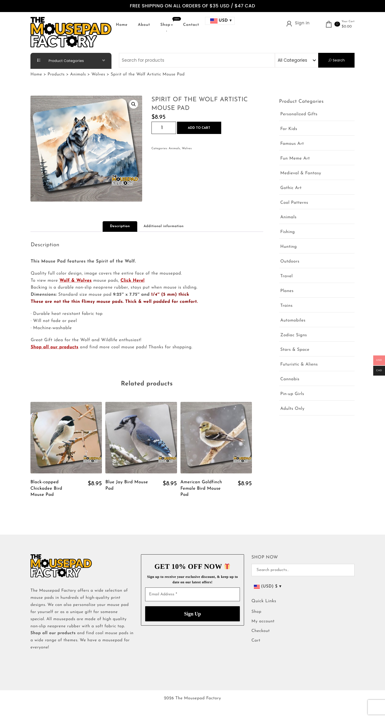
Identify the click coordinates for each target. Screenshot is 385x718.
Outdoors (290, 262)
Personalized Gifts (298, 114)
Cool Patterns (294, 203)
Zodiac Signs (293, 335)
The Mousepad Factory (198, 698)
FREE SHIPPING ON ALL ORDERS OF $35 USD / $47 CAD (192, 6)
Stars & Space (295, 350)
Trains (286, 306)
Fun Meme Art (295, 159)
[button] (133, 104)
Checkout (260, 631)
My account (263, 621)
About (144, 25)
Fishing (287, 232)
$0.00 (347, 26)
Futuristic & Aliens (299, 365)
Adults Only (292, 409)
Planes (287, 291)
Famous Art (292, 144)
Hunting (288, 247)
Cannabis (290, 379)
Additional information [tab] (164, 226)
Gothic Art (291, 188)
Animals (174, 148)
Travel (286, 276)
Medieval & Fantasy (300, 173)
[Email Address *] (192, 594)
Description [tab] (120, 226)
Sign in (302, 23)
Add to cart (199, 128)
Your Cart (348, 21)
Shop (166, 25)
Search (336, 60)
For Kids (288, 129)
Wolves (187, 148)
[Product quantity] (163, 128)
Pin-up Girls (292, 394)
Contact (191, 25)
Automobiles (293, 321)
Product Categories (58, 60)
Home (122, 25)
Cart (255, 641)
